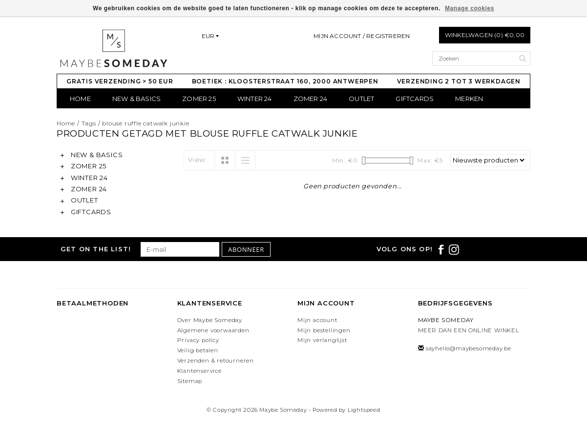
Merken (469, 98)
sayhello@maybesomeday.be (468, 348)
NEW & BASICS (136, 98)
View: (197, 159)
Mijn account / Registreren (362, 36)
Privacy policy (198, 340)
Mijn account (317, 320)
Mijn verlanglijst (322, 340)
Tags (89, 123)
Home (80, 98)
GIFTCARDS (415, 98)
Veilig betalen (197, 350)
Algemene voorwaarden (213, 330)
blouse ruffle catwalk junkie (145, 123)
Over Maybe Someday (209, 320)
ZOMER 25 (199, 98)
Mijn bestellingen (324, 330)
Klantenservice (199, 370)
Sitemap (190, 381)
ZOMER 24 (311, 98)
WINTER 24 (254, 98)
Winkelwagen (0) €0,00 (484, 35)
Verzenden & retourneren (215, 360)
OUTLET (361, 98)
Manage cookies (469, 8)
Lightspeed (364, 409)
